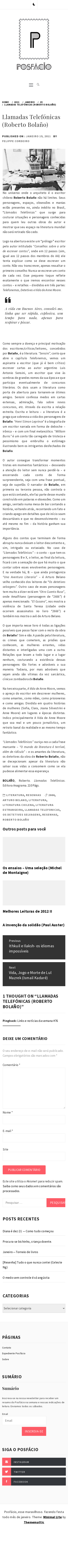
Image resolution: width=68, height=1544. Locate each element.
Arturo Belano (15, 800)
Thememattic (34, 1522)
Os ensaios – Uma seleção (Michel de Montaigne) (32, 870)
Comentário (11, 1065)
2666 (51, 795)
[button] (34, 4)
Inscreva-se (34, 1431)
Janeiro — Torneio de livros (20, 1252)
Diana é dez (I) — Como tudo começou (28, 1231)
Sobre (5, 1359)
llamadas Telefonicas (42, 809)
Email (5, 1414)
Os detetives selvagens (21, 814)
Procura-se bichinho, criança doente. (27, 1242)
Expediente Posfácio (13, 1353)
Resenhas (33, 795)
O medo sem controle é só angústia (26, 1278)
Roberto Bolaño (16, 819)
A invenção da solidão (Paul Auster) (33, 924)
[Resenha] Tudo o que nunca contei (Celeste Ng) (32, 1264)
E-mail (8, 1131)
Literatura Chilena (18, 805)
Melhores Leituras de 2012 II (27, 911)
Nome (8, 1112)
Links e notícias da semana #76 (37, 1021)
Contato (6, 1347)
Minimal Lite (52, 1517)
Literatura (15, 795)
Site (5, 1149)
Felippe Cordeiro (16, 141)
